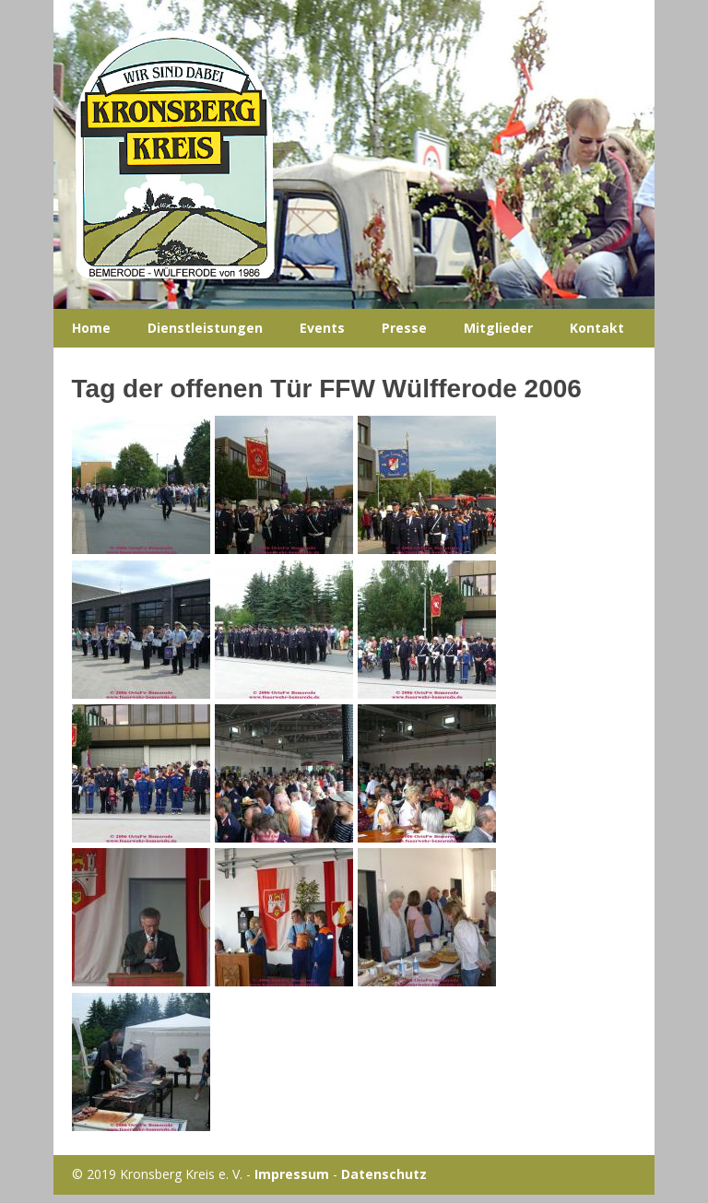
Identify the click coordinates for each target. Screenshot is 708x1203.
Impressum (291, 1174)
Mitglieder (498, 327)
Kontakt (597, 327)
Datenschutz (384, 1174)
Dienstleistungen (205, 327)
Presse (404, 327)
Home (91, 327)
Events (322, 327)
